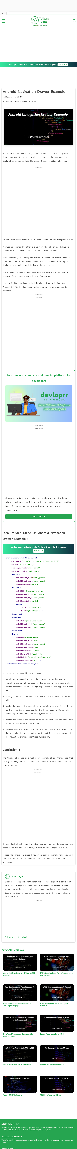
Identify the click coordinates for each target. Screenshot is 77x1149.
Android (9, 101)
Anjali (34, 101)
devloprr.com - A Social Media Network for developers (38, 64)
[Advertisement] (38, 45)
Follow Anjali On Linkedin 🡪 (18, 937)
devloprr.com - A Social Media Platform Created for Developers (38, 549)
